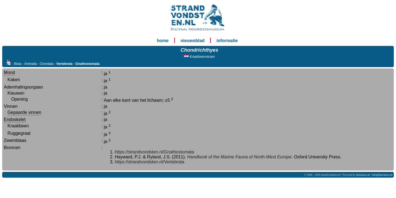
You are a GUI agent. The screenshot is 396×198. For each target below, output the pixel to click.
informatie (227, 40)
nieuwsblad (193, 40)
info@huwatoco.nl (382, 174)
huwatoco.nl (363, 174)
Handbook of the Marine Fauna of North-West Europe (239, 157)
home (163, 40)
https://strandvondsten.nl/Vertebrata (150, 162)
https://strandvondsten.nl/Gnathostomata (154, 152)
